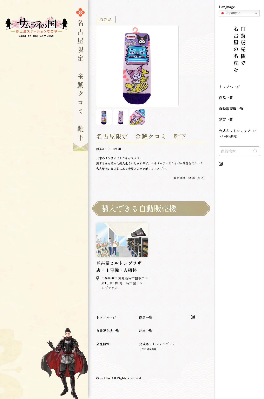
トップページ (229, 86)
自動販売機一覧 (231, 108)
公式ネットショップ (234, 133)
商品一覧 (226, 97)
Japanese (230, 13)
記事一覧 (226, 119)
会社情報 (102, 343)
